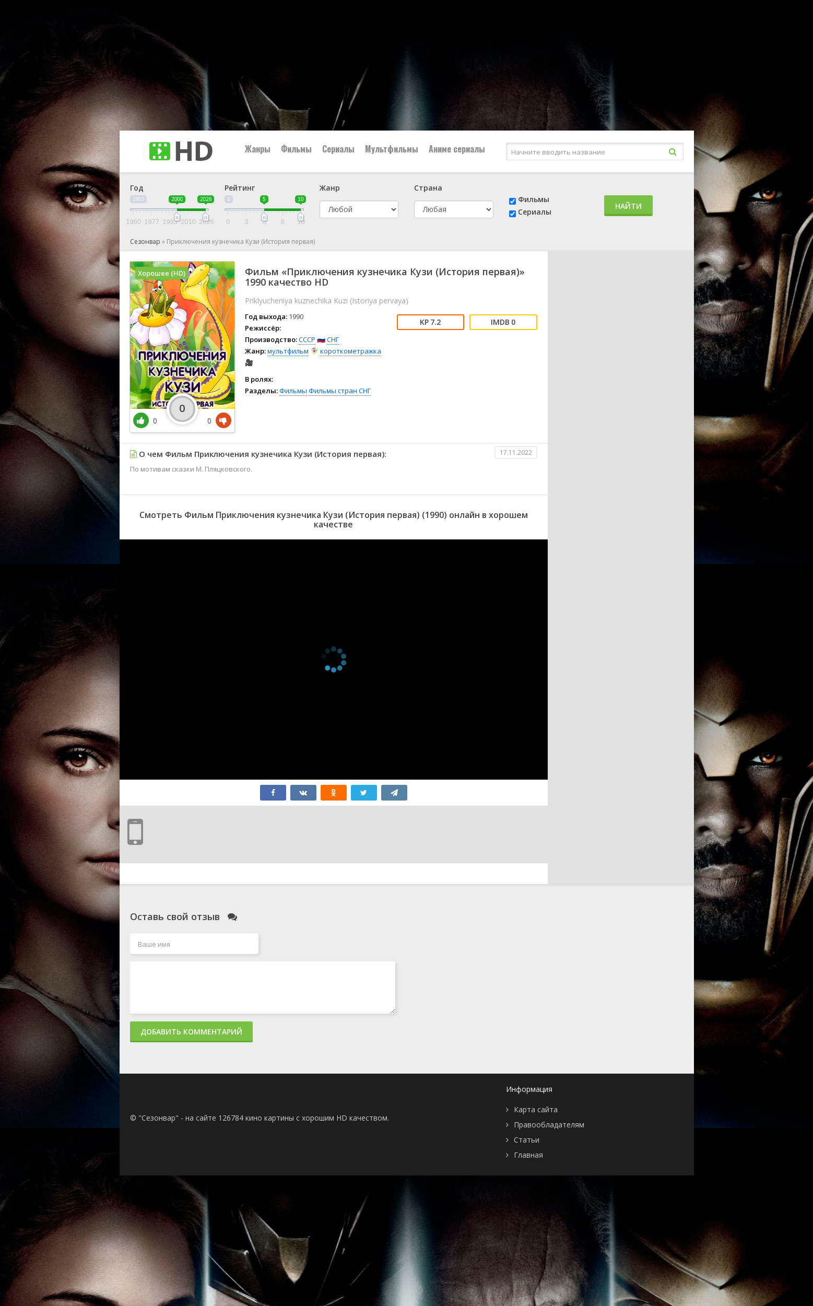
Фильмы (296, 149)
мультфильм (288, 351)
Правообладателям (549, 1124)
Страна (428, 188)
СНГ (333, 339)
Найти (628, 206)
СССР (307, 339)
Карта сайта (536, 1109)
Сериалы (338, 149)
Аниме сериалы (457, 149)
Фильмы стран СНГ (340, 390)
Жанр (330, 188)
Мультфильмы (391, 149)
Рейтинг (240, 188)
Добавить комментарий (191, 1032)
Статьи (526, 1140)
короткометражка (350, 351)
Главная (528, 1155)
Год (137, 188)
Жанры (257, 149)
